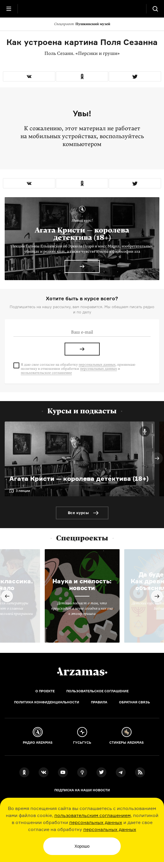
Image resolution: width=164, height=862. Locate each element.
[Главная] (82, 671)
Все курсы (78, 512)
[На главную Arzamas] (82, 9)
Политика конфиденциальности (46, 702)
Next (157, 458)
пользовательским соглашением (92, 815)
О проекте (45, 691)
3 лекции (23, 491)
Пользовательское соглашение (97, 691)
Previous (7, 596)
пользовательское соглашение (46, 373)
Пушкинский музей (82, 24)
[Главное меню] (9, 9)
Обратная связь (134, 702)
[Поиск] (155, 9)
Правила (99, 702)
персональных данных (95, 822)
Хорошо (82, 846)
